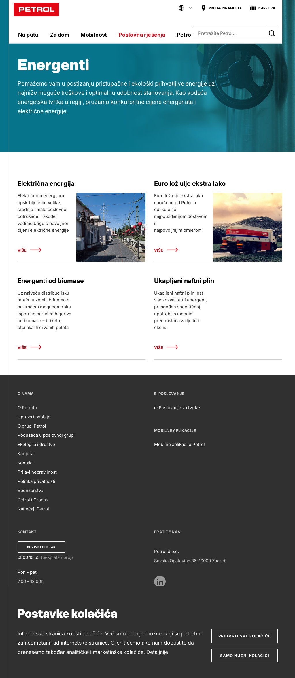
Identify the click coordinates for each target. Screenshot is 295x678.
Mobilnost (94, 35)
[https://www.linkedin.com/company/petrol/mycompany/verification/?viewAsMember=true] (160, 581)
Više (29, 250)
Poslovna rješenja (142, 35)
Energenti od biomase (51, 280)
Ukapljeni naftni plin (184, 280)
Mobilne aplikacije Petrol (179, 444)
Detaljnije (157, 652)
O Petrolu (27, 407)
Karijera (25, 453)
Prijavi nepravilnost (37, 472)
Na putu (28, 35)
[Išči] (271, 33)
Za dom (59, 35)
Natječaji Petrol (33, 509)
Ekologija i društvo (36, 444)
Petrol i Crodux (33, 499)
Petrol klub (191, 35)
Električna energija (46, 183)
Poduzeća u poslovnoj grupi (46, 435)
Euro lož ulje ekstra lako (190, 183)
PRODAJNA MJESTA (221, 8)
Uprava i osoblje (34, 416)
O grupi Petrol (32, 426)
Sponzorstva (30, 490)
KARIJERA (262, 8)
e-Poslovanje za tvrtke (177, 407)
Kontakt (25, 463)
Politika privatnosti (36, 481)
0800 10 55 (29, 557)
